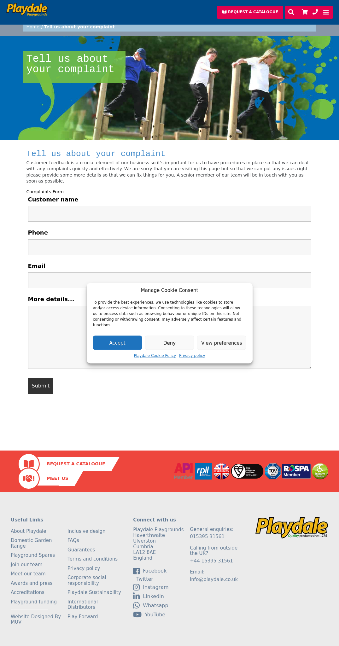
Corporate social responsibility (86, 580)
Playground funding (34, 602)
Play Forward (82, 617)
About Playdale (28, 531)
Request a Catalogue (76, 463)
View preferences (221, 343)
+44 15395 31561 (211, 561)
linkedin (148, 596)
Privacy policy (192, 355)
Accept (117, 343)
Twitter (143, 579)
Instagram (150, 587)
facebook (150, 571)
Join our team (27, 564)
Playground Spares (33, 555)
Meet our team (28, 574)
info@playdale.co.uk (214, 579)
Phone (38, 232)
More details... (51, 299)
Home (32, 26)
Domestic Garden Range (31, 543)
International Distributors (82, 604)
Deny (169, 343)
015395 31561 (207, 536)
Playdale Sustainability (94, 592)
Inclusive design (86, 531)
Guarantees (81, 550)
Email (37, 266)
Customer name (53, 199)
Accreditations (27, 592)
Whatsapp (150, 605)
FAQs (73, 540)
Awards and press (31, 583)
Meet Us (57, 478)
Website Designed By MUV (36, 619)
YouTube (149, 614)
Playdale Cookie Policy (155, 355)
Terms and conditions (92, 559)
